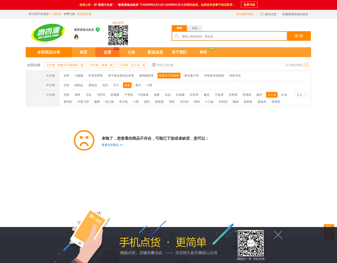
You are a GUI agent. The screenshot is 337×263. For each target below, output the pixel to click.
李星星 (276, 101)
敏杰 (206, 94)
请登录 (57, 14)
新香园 (159, 101)
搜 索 (299, 36)
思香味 (247, 94)
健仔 (259, 94)
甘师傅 (233, 94)
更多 (299, 95)
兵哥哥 (194, 94)
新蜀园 (114, 94)
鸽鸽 (197, 101)
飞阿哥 (101, 94)
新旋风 (262, 101)
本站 (179, 28)
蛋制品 (92, 85)
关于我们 (179, 52)
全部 (66, 75)
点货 (107, 52)
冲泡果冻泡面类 (214, 75)
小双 (136, 101)
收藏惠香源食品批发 (295, 14)
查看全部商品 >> (112, 145)
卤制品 (79, 85)
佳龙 (168, 94)
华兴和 (184, 101)
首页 (83, 52)
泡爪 (105, 85)
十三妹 (209, 101)
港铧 (77, 94)
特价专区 (235, 75)
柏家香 (248, 101)
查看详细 (249, 4)
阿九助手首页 (245, 14)
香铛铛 (68, 101)
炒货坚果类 (95, 75)
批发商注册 (84, 14)
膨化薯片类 (191, 75)
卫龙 (88, 94)
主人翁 (271, 94)
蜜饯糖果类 (146, 75)
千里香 (128, 94)
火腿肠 (79, 75)
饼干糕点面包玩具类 (121, 75)
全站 (195, 28)
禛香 (157, 94)
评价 (203, 52)
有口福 (109, 101)
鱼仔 (138, 85)
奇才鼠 (123, 101)
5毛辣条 (143, 94)
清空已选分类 (163, 65)
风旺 (172, 101)
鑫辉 (97, 101)
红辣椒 (180, 94)
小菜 (149, 85)
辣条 (127, 85)
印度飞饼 (83, 101)
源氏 (147, 101)
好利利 (223, 101)
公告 (131, 52)
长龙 (284, 94)
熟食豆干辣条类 (169, 75)
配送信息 (155, 52)
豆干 (116, 85)
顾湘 (235, 101)
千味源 (219, 94)
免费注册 (69, 14)
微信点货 (268, 14)
